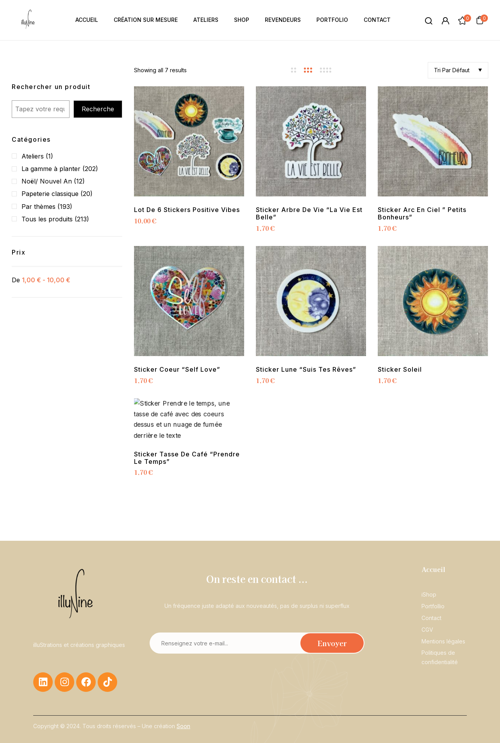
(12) (79, 181)
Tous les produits (47, 219)
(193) (64, 206)
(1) (49, 156)
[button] (479, 20)
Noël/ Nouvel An (46, 181)
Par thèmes (38, 206)
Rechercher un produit (51, 87)
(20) (86, 194)
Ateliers (32, 156)
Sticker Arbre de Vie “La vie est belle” (309, 213)
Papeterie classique (50, 194)
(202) (90, 169)
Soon (183, 726)
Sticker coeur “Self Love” (177, 369)
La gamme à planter (50, 169)
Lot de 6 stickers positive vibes (187, 210)
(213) (82, 219)
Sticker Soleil (400, 369)
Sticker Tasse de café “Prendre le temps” (187, 458)
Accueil (433, 569)
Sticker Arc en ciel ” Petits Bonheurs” (422, 213)
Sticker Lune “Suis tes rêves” (306, 369)
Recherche (98, 109)
